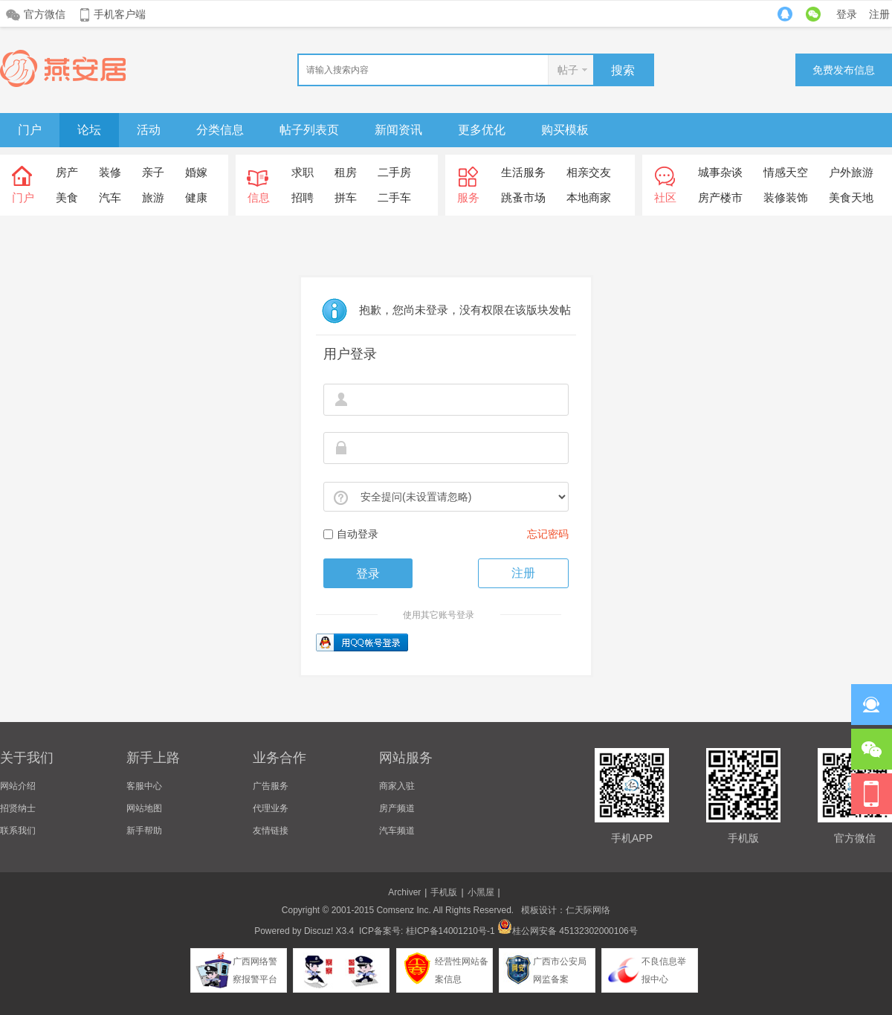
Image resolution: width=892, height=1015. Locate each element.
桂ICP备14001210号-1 (450, 931)
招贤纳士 (18, 808)
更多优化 (481, 129)
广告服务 (270, 786)
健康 (196, 197)
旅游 (153, 197)
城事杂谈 (720, 172)
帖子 (568, 70)
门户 (30, 129)
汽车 (110, 197)
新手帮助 (144, 830)
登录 (846, 14)
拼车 (345, 197)
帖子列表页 (309, 129)
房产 (67, 172)
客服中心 (144, 786)
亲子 (153, 172)
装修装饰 (785, 197)
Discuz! (318, 931)
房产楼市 (720, 197)
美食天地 (851, 197)
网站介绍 (18, 786)
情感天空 (785, 172)
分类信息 (220, 129)
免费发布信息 (843, 70)
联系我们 (18, 830)
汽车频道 (397, 830)
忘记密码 (548, 534)
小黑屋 (481, 892)
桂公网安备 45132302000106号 (567, 931)
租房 (345, 172)
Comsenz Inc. (403, 910)
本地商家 (588, 197)
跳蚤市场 (523, 197)
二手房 (394, 172)
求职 (302, 172)
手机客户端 (120, 14)
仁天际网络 (588, 910)
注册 (879, 14)
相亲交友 (588, 172)
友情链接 (270, 830)
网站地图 (144, 808)
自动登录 (350, 534)
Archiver (404, 892)
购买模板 (565, 129)
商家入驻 (397, 786)
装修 (110, 172)
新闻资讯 (398, 129)
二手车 (394, 197)
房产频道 (397, 808)
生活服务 (523, 172)
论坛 (89, 129)
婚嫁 (196, 172)
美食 (67, 197)
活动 (149, 129)
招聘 (302, 197)
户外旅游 (851, 172)
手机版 (443, 892)
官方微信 (44, 14)
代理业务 (270, 808)
